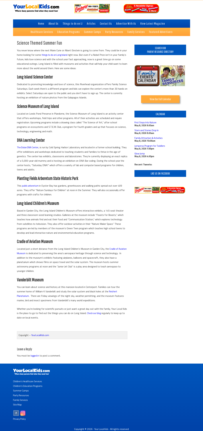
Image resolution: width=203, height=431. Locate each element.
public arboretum (31, 185)
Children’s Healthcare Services (28, 381)
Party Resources (21, 395)
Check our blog (94, 313)
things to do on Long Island (56, 55)
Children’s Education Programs (28, 386)
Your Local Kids (101, 429)
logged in (35, 355)
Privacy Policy (20, 419)
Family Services (21, 400)
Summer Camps (21, 390)
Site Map (17, 404)
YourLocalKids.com (41, 335)
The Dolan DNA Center (28, 147)
